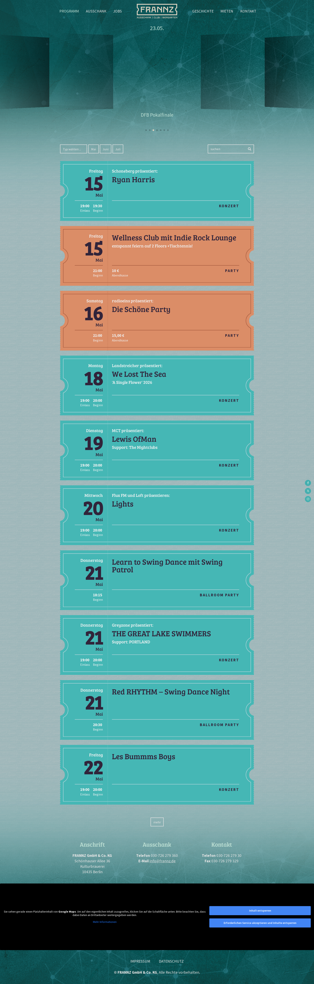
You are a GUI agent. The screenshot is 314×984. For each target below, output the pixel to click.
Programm (69, 11)
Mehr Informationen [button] (105, 921)
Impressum (140, 961)
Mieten (226, 11)
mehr (157, 822)
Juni (106, 149)
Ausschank (96, 11)
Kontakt (248, 11)
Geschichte (203, 11)
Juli (117, 149)
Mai (93, 149)
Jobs (117, 11)
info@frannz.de (163, 860)
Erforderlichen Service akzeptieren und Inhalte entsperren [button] (260, 923)
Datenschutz (171, 961)
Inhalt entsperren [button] (260, 910)
